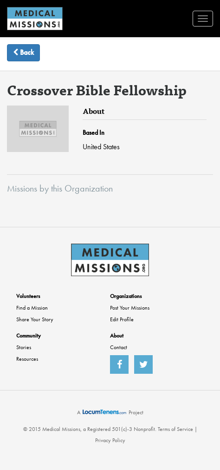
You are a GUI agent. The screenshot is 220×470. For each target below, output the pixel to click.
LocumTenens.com (104, 412)
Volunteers (28, 296)
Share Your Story (34, 319)
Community (28, 335)
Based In (93, 132)
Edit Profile (122, 319)
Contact (118, 347)
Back (23, 52)
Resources (27, 359)
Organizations (126, 296)
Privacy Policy (110, 440)
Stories (23, 347)
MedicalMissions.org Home (110, 260)
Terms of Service (175, 429)
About (116, 335)
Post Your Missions (129, 307)
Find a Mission (32, 307)
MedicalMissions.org (35, 18)
